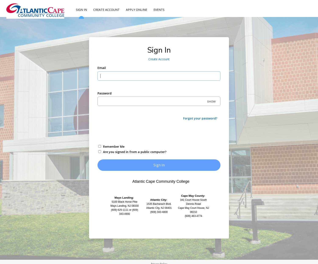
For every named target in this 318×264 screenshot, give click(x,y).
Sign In (81, 11)
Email (102, 68)
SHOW (211, 101)
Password (105, 93)
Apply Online (136, 10)
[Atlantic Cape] (36, 10)
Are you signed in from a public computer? (134, 152)
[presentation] (130, 132)
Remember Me (113, 147)
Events (159, 10)
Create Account (106, 10)
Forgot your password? (200, 118)
